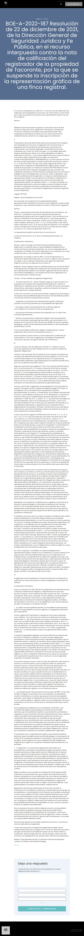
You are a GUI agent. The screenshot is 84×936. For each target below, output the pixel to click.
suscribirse (73, 4)
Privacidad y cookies (77, 929)
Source (16, 845)
